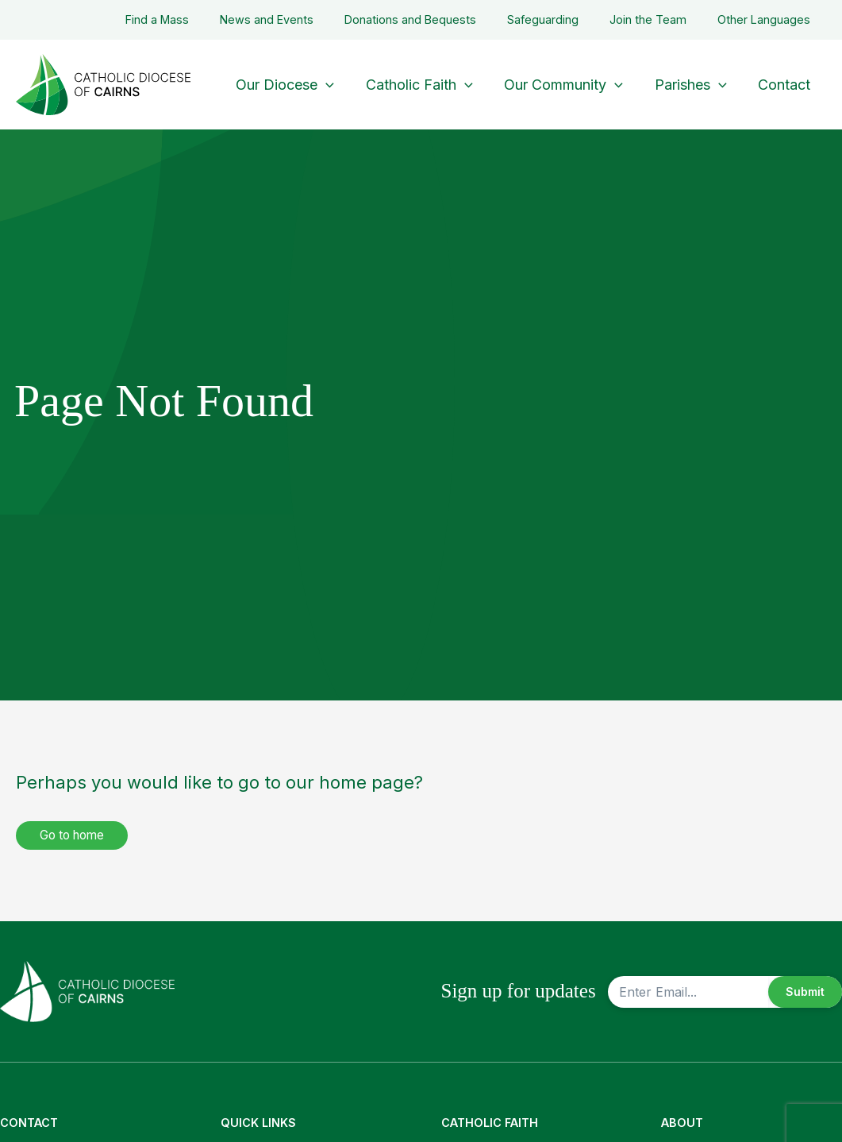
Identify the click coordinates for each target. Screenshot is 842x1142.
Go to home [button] (76, 835)
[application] (339, 84)
